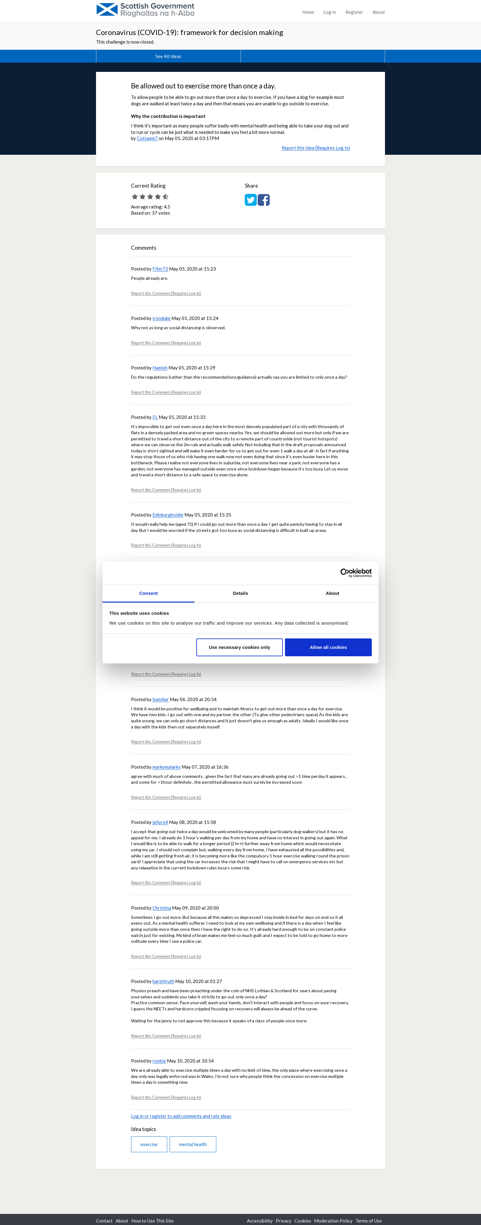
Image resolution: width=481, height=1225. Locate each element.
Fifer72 (160, 268)
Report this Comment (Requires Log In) (166, 293)
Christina (161, 908)
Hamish (159, 367)
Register (354, 12)
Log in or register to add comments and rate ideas (181, 1116)
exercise (149, 1144)
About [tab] (332, 593)
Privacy (283, 1220)
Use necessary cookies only (239, 647)
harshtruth (163, 981)
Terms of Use (369, 1220)
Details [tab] (240, 593)
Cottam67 (147, 138)
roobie (159, 1060)
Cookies (302, 1220)
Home (308, 12)
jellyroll (160, 822)
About (378, 12)
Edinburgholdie (167, 514)
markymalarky (166, 767)
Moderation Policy (333, 1220)
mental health (193, 1144)
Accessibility (260, 1220)
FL (155, 417)
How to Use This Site (152, 1220)
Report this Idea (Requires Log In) (316, 147)
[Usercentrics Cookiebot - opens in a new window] (345, 573)
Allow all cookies (328, 647)
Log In (329, 12)
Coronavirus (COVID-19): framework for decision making (189, 32)
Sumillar (160, 699)
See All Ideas (168, 56)
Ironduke (161, 318)
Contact (104, 1220)
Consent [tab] (148, 593)
